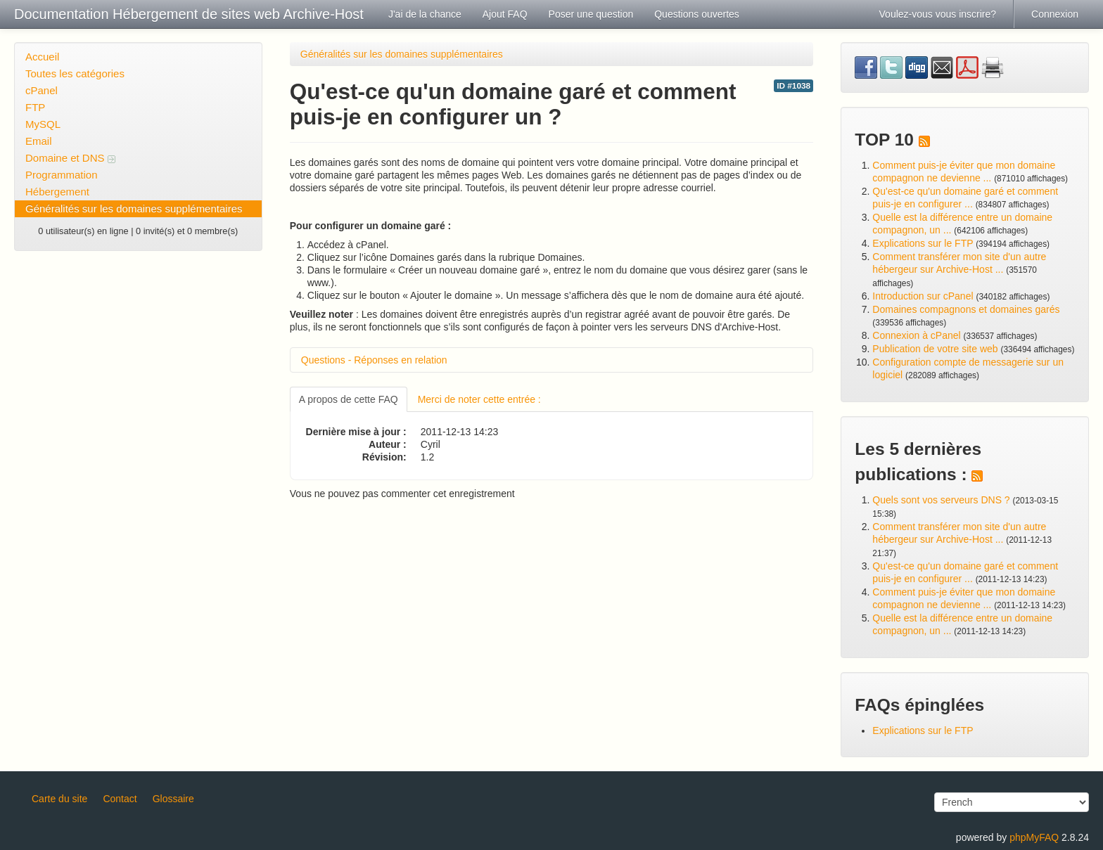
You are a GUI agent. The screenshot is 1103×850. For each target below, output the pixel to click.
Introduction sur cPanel (922, 296)
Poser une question (591, 14)
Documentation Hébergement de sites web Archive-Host (189, 14)
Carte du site (59, 798)
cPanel (41, 90)
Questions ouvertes (696, 14)
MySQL (42, 124)
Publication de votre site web (934, 348)
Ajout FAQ (505, 14)
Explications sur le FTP (922, 243)
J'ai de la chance (424, 14)
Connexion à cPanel (916, 335)
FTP (35, 107)
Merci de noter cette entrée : (479, 399)
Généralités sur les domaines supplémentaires (134, 208)
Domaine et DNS (70, 158)
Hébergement (57, 192)
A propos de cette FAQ (348, 399)
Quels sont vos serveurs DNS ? (940, 500)
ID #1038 (793, 86)
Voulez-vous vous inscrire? (938, 14)
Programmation (61, 175)
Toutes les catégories (75, 73)
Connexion (1054, 14)
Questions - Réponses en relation (374, 360)
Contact (119, 798)
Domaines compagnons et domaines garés (965, 309)
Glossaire (173, 798)
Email (38, 141)
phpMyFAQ (1034, 837)
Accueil (42, 57)
